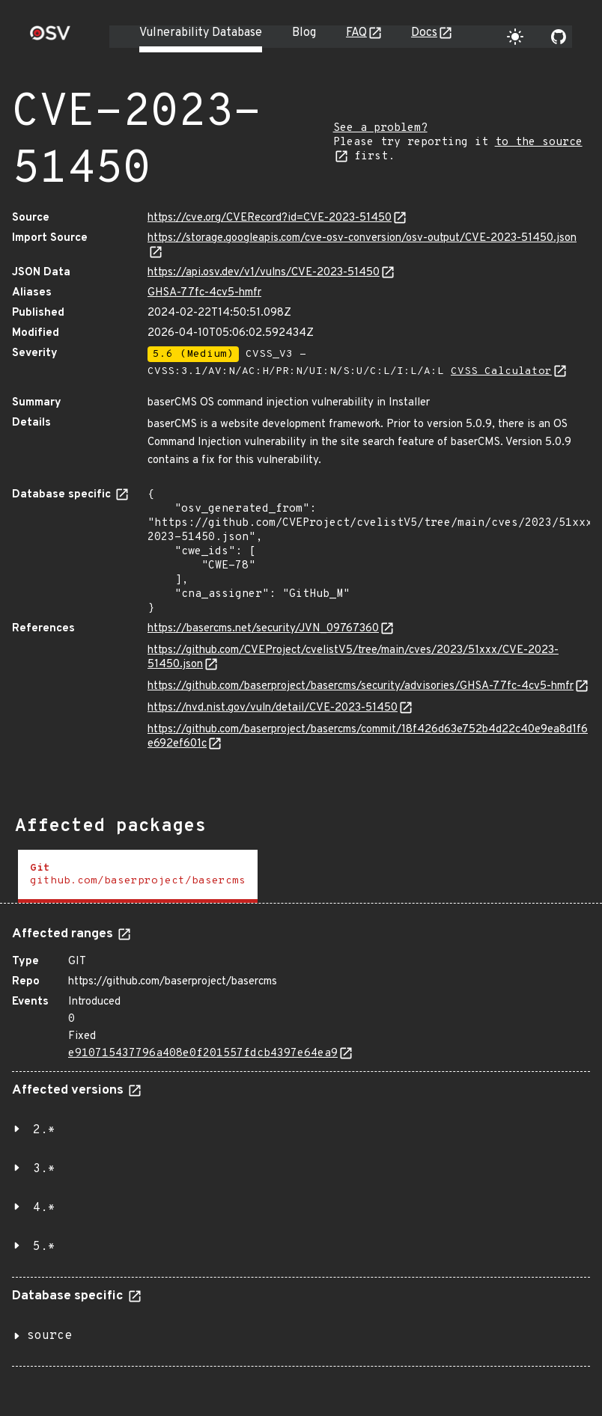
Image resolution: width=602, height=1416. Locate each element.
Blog (304, 32)
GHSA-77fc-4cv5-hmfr (204, 293)
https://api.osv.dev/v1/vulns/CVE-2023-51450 (264, 273)
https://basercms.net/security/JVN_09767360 (263, 629)
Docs (424, 32)
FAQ (356, 32)
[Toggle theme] (515, 37)
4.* (44, 1208)
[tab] (138, 876)
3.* (44, 1169)
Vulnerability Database (200, 32)
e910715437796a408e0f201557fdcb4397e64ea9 (203, 1053)
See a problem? (380, 128)
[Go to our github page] (558, 36)
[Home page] (50, 37)
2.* (44, 1130)
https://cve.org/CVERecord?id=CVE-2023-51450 (270, 218)
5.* (44, 1246)
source (49, 1335)
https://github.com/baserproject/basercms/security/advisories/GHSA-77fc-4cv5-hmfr (361, 686)
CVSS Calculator (501, 371)
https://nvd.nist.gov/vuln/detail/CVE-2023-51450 (273, 708)
